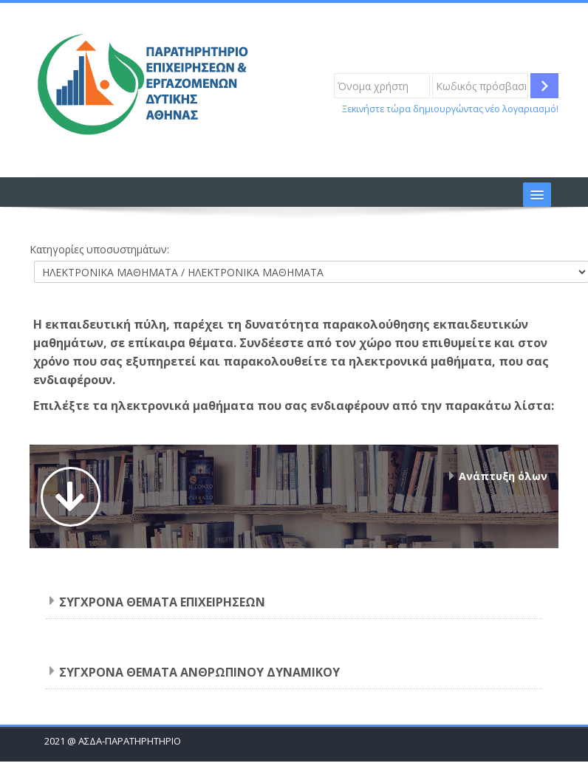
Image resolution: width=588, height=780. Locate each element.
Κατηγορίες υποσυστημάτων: (99, 249)
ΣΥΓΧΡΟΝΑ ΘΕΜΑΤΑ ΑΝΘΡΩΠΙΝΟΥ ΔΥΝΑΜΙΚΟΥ (199, 672)
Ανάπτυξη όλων (503, 476)
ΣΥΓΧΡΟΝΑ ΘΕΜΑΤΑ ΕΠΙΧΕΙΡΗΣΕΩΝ (162, 602)
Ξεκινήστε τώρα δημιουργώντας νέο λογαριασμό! (450, 109)
